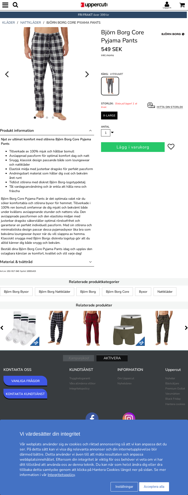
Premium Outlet (175, 388)
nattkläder (30, 22)
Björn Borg (88, 291)
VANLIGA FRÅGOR (25, 381)
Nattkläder (165, 291)
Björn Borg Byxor (16, 291)
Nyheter (170, 378)
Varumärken (172, 393)
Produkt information (17, 130)
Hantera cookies (175, 404)
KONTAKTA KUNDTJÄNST (25, 394)
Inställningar (124, 487)
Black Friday (173, 399)
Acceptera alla (154, 487)
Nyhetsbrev (124, 383)
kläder (8, 22)
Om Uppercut (125, 378)
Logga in (167, 7)
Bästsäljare (172, 383)
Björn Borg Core (117, 291)
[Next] (87, 74)
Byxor (143, 291)
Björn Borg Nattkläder (54, 291)
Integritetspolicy (79, 388)
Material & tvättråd (16, 261)
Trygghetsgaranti (79, 378)
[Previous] (7, 74)
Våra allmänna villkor (82, 383)
